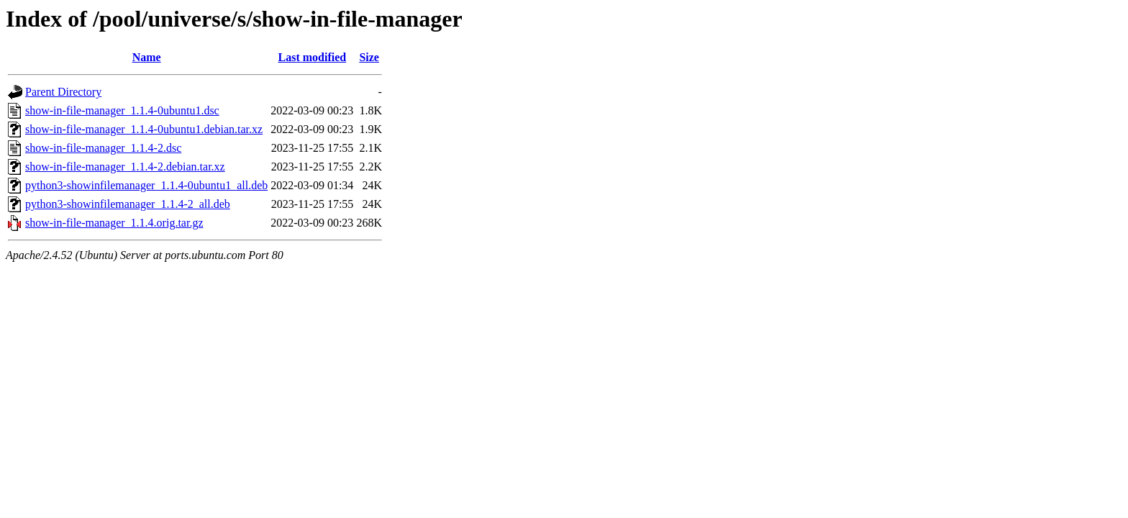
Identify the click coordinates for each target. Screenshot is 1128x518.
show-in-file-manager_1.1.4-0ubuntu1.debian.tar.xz (144, 129)
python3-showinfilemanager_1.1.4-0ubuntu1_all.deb (146, 185)
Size (369, 57)
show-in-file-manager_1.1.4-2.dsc (103, 148)
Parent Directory (63, 92)
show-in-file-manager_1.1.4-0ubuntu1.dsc (122, 110)
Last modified (312, 57)
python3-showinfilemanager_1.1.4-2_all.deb (127, 204)
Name (146, 57)
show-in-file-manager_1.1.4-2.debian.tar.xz (125, 166)
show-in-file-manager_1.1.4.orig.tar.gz (114, 223)
